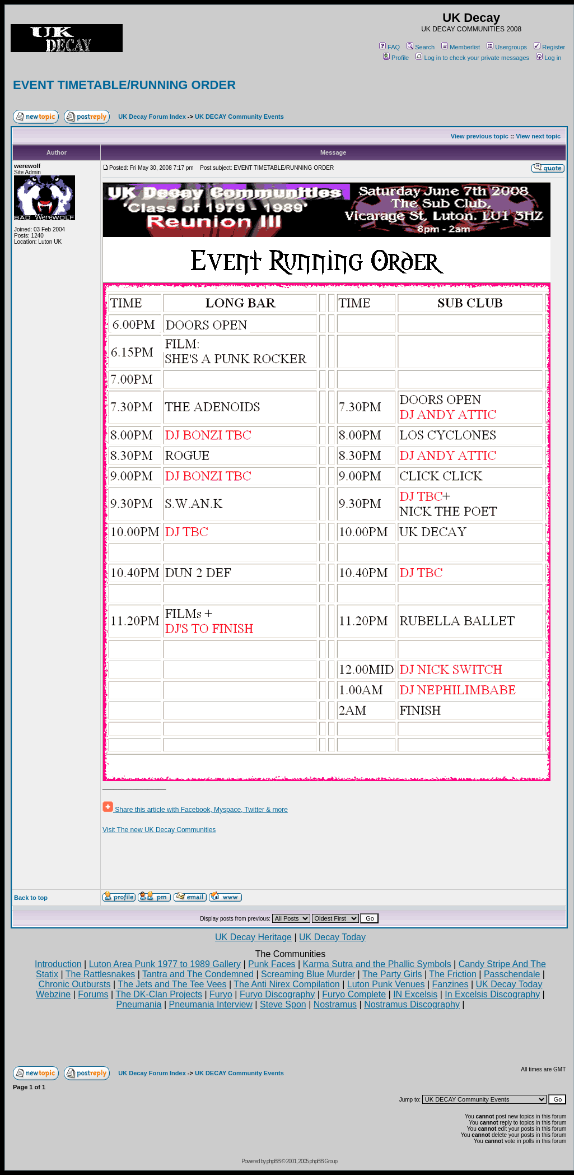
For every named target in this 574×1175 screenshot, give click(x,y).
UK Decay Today (332, 937)
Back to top (31, 897)
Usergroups (507, 47)
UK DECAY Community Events (239, 116)
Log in (548, 57)
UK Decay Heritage (253, 937)
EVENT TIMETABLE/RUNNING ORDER (124, 85)
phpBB (274, 1161)
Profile (396, 57)
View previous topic (479, 136)
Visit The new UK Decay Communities (159, 830)
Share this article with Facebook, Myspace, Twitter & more (195, 810)
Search (421, 47)
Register (549, 47)
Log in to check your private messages (472, 57)
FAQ (389, 47)
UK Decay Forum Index (151, 116)
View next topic (538, 136)
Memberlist (460, 47)
